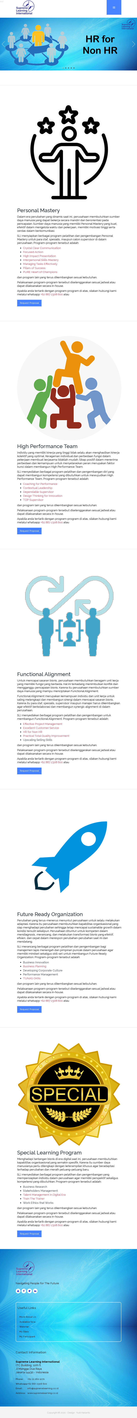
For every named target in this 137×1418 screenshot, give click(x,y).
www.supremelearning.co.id (42, 1393)
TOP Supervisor (33, 499)
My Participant (26, 1336)
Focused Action (33, 252)
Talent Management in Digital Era (44, 1194)
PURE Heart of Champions (40, 272)
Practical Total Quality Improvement (46, 735)
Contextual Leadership (37, 487)
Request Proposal (29, 303)
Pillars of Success (34, 268)
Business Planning (34, 966)
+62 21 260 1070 (36, 1379)
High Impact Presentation (39, 256)
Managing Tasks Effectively (40, 263)
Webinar (23, 1326)
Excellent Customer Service (41, 727)
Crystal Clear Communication (42, 248)
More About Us (26, 1317)
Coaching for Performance (40, 483)
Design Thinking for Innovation (42, 495)
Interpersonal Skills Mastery (41, 259)
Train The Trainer (34, 1198)
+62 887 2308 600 (52, 294)
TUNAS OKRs (31, 978)
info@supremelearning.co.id (42, 1388)
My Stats (23, 1331)
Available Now (26, 1322)
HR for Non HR (32, 731)
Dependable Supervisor (38, 491)
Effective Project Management (42, 723)
